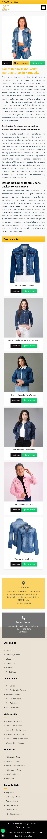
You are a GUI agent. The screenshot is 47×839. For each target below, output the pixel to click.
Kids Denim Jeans (13, 757)
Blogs (8, 659)
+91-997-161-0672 (10, 2)
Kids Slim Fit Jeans (13, 774)
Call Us (7, 63)
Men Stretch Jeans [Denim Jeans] (13, 699)
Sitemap (9, 668)
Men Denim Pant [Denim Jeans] (13, 707)
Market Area (11, 672)
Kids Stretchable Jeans (15, 766)
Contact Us (10, 663)
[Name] (43, 7)
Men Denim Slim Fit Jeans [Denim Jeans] (16, 690)
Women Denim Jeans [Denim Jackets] (14, 721)
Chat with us (37, 63)
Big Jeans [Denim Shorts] (10, 792)
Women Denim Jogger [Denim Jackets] (15, 734)
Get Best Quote (21, 63)
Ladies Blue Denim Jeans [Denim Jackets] (16, 730)
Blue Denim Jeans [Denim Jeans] (13, 694)
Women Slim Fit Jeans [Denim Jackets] (15, 743)
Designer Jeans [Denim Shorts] (12, 805)
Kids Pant (10, 779)
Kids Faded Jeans (13, 761)
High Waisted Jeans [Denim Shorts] (14, 814)
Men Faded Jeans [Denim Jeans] (13, 703)
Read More (16, 291)
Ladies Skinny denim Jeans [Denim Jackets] (17, 739)
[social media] (18, 827)
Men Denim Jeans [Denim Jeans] (13, 686)
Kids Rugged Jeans (14, 770)
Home (8, 650)
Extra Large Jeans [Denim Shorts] (13, 797)
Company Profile (13, 655)
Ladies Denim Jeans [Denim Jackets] (14, 726)
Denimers (18, 823)
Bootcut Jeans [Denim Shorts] (12, 801)
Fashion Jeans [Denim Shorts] (12, 810)
